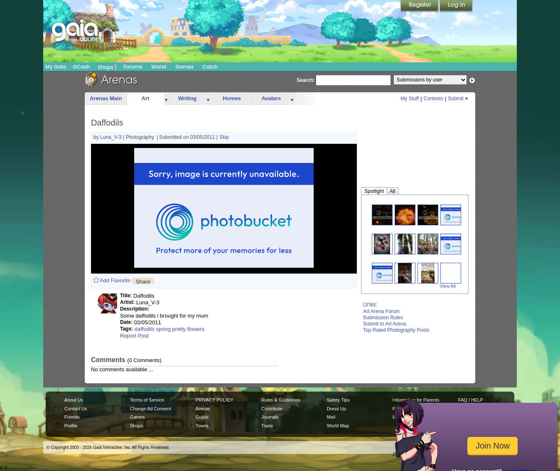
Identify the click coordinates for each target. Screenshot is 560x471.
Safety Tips (338, 399)
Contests (433, 98)
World (158, 66)
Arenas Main (106, 98)
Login (456, 6)
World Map (338, 425)
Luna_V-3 (111, 137)
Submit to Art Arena (384, 324)
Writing (187, 98)
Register (420, 6)
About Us (73, 399)
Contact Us (75, 408)
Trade (267, 425)
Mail (331, 416)
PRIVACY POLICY (214, 399)
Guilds (202, 416)
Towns (202, 425)
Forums (132, 66)
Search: (306, 80)
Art (146, 98)
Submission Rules (383, 318)
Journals (270, 416)
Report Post (134, 336)
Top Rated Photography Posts (396, 330)
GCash (81, 66)
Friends (72, 416)
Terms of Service (147, 399)
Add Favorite (115, 280)
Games (184, 66)
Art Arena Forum (381, 311)
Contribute (271, 408)
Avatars (271, 98)
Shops (107, 67)
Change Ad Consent (150, 408)
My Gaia (55, 66)
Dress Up (336, 408)
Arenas (203, 408)
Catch (210, 66)
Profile (70, 425)
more (166, 99)
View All (448, 286)
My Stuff (409, 98)
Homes (232, 98)
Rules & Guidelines (280, 399)
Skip (224, 137)
